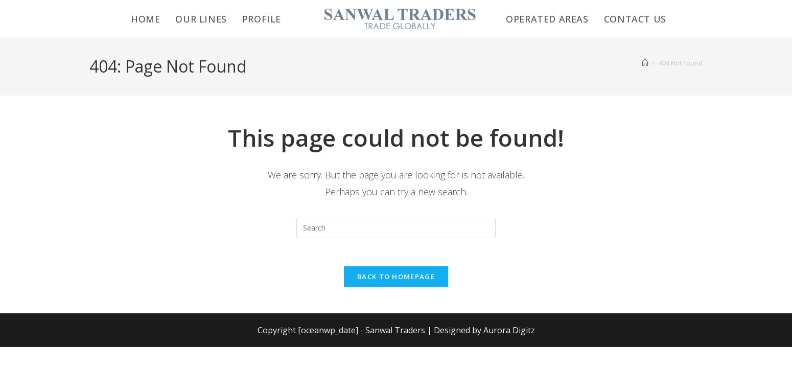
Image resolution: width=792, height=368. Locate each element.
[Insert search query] (396, 228)
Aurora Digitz (509, 333)
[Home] (645, 62)
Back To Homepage (396, 279)
